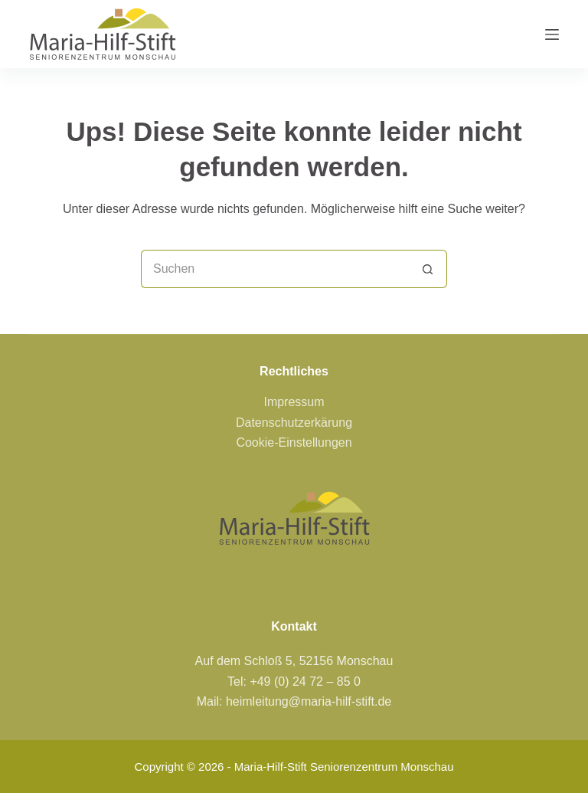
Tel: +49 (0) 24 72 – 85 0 (294, 681)
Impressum (293, 401)
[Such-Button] (428, 269)
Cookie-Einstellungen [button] (293, 442)
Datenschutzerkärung (294, 422)
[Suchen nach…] (275, 269)
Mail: (211, 701)
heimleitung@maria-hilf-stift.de (308, 701)
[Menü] (552, 34)
